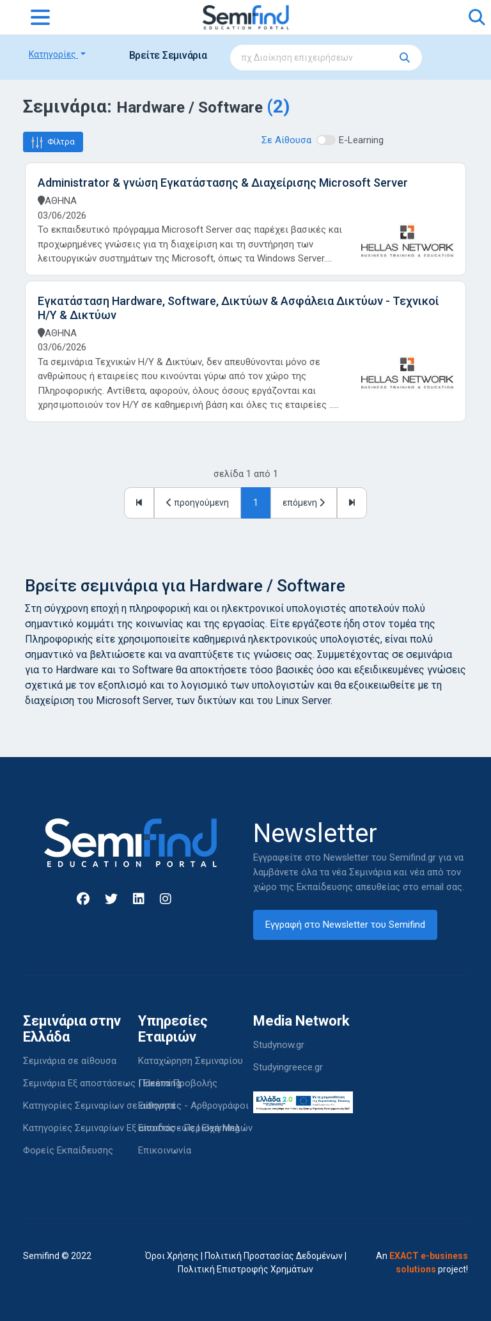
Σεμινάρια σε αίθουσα (69, 1061)
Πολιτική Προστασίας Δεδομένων (274, 1256)
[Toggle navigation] (40, 17)
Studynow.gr (278, 1045)
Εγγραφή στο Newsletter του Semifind (345, 924)
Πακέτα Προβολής (177, 1083)
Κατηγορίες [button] (53, 54)
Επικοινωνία (164, 1150)
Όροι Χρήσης (172, 1256)
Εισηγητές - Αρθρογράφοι (193, 1105)
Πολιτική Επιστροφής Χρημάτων (245, 1269)
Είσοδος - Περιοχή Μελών (195, 1128)
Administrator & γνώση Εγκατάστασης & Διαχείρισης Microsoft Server (223, 182)
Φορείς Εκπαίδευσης (68, 1150)
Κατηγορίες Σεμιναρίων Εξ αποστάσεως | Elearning (131, 1128)
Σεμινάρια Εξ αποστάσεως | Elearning (102, 1083)
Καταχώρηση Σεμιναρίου (190, 1061)
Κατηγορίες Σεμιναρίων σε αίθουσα (99, 1105)
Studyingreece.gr (288, 1067)
